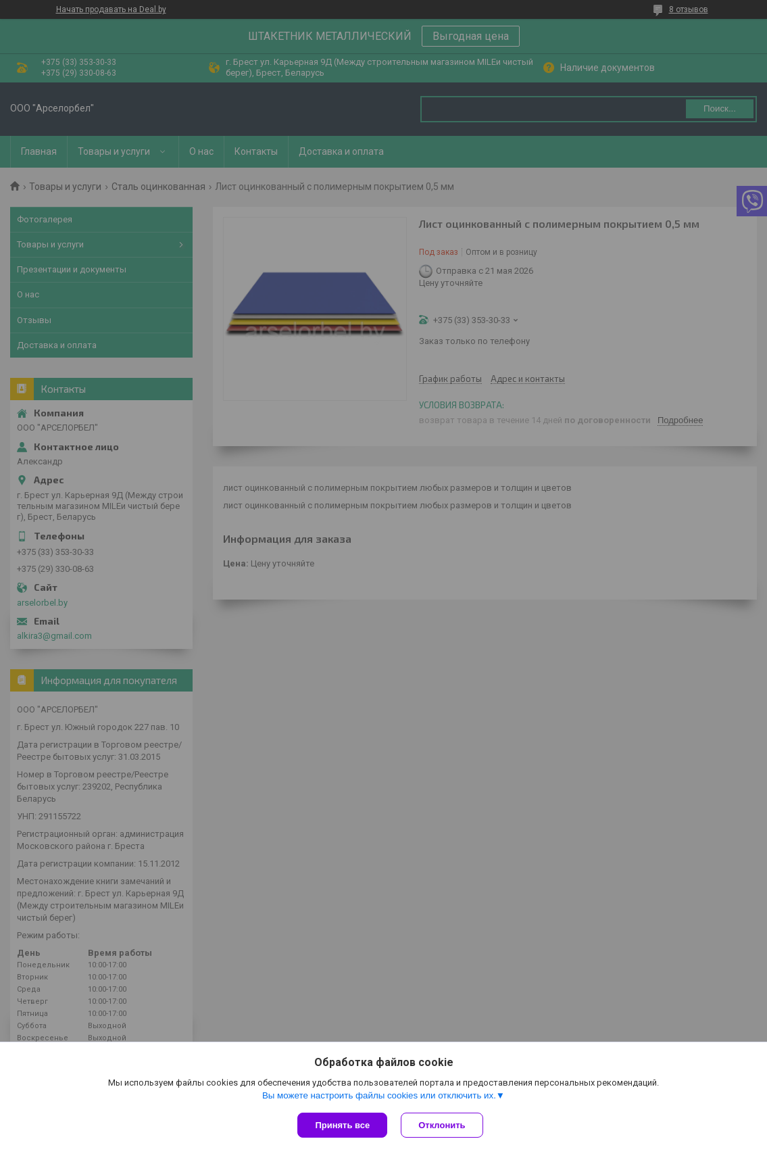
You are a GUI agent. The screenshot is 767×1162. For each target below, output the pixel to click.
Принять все (342, 1125)
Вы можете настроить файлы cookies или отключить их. (379, 1095)
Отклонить (441, 1125)
